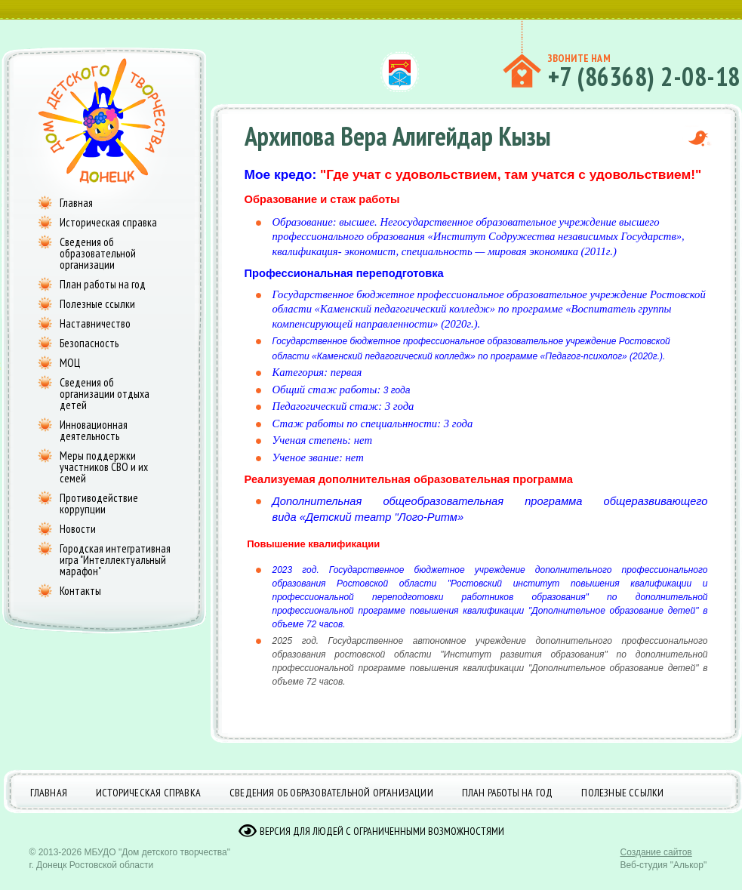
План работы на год (103, 284)
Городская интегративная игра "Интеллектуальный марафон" (115, 559)
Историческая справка (108, 222)
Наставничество (95, 323)
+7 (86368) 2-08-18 (644, 76)
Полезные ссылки (97, 304)
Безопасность (89, 343)
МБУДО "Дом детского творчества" (157, 852)
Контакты (80, 591)
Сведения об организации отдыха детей (104, 393)
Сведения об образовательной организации (98, 253)
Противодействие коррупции (99, 503)
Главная (76, 203)
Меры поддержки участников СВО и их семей (104, 466)
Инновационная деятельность (94, 430)
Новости (78, 529)
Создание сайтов (656, 852)
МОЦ (70, 363)
